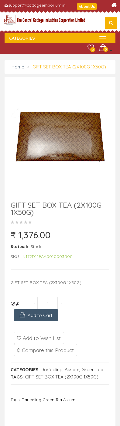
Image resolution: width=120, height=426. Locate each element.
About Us (87, 6)
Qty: (15, 303)
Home (18, 67)
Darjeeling (52, 369)
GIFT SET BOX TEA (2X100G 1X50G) (69, 67)
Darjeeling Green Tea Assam (48, 399)
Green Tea (92, 369)
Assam (72, 369)
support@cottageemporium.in (37, 5)
